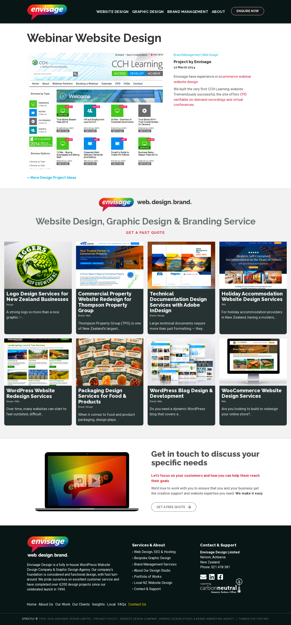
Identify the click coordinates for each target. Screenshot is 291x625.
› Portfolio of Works (147, 577)
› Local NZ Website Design (152, 583)
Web (88, 316)
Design (9, 304)
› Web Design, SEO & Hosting (154, 552)
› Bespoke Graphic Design (151, 558)
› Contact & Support (146, 589)
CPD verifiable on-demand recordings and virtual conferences (210, 99)
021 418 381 (220, 567)
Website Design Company (138, 618)
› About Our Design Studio (151, 570)
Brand (81, 316)
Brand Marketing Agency (215, 618)
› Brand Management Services (154, 564)
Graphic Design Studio (176, 618)
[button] (203, 577)
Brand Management (187, 55)
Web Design (210, 55)
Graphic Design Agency (73, 570)
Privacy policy (105, 618)
